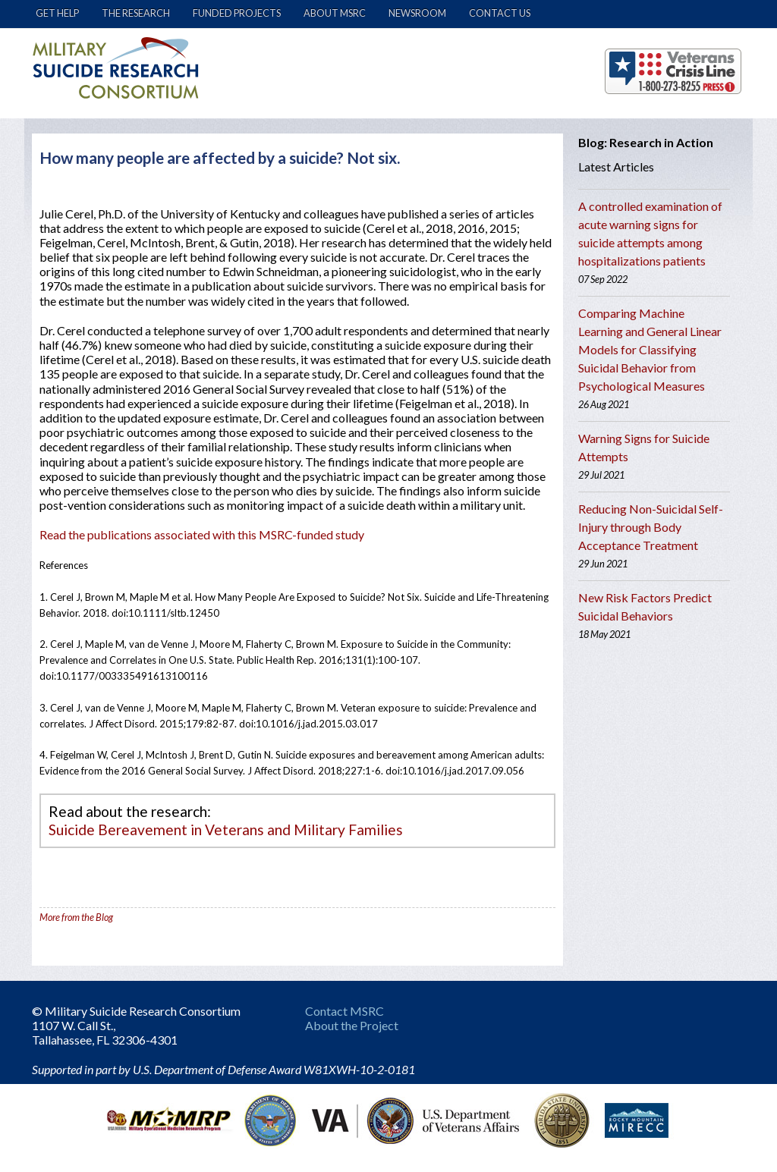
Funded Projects (237, 13)
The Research (136, 13)
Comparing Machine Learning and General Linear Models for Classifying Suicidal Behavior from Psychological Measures (650, 349)
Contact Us (499, 13)
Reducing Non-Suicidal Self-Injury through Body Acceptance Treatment (650, 526)
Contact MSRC (344, 1011)
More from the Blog (76, 917)
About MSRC (335, 13)
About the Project (351, 1025)
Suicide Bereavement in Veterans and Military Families (226, 829)
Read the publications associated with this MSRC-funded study (201, 534)
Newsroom (417, 13)
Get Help (57, 13)
